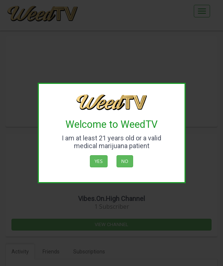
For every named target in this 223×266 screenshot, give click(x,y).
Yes (99, 161)
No (124, 161)
